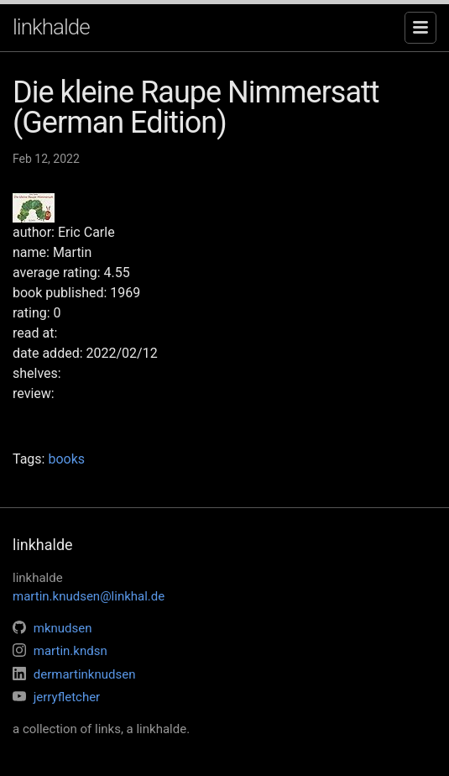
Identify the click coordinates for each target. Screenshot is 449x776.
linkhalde (51, 26)
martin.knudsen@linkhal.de (88, 596)
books (66, 459)
